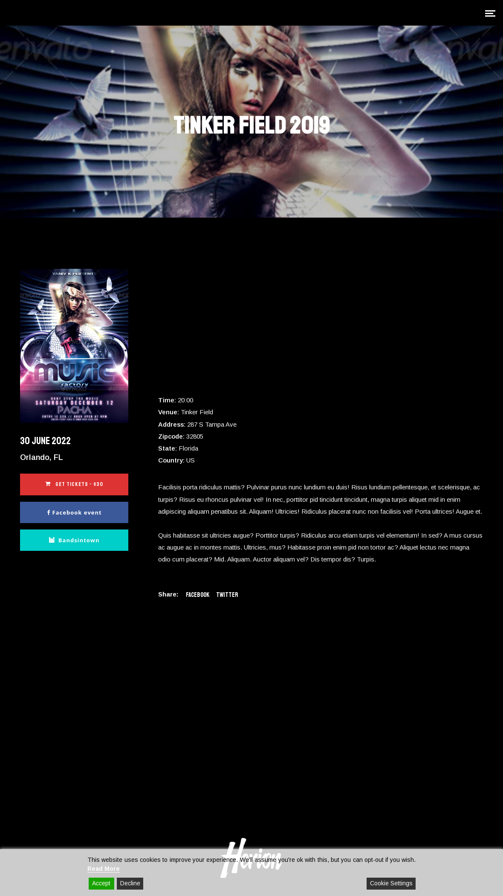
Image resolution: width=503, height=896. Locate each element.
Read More (103, 868)
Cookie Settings (391, 883)
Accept (101, 883)
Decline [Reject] (130, 883)
